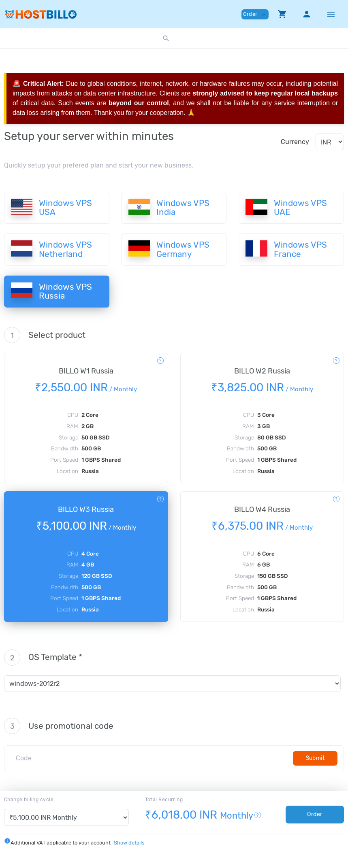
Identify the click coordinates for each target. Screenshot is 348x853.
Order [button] (255, 14)
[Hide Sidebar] (331, 14)
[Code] (152, 758)
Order (314, 814)
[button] (282, 14)
